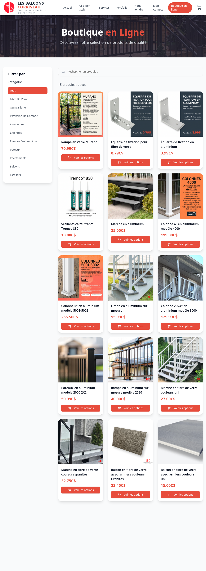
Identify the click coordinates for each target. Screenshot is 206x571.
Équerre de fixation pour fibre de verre (129, 144)
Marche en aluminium (127, 224)
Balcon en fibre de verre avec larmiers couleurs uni (178, 474)
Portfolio (122, 7)
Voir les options (81, 157)
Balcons (15, 166)
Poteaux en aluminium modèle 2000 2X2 (78, 390)
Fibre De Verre (19, 99)
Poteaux (15, 149)
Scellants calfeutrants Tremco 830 (77, 226)
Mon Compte (158, 7)
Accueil (67, 7)
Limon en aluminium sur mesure (129, 308)
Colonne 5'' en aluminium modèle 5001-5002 (80, 308)
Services (104, 7)
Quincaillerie (18, 107)
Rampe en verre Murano (79, 142)
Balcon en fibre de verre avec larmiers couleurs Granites (129, 474)
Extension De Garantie (24, 116)
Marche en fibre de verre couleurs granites (79, 472)
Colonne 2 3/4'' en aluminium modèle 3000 (179, 308)
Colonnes (16, 133)
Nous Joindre (139, 7)
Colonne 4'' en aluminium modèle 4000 (180, 226)
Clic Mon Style (84, 7)
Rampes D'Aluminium (23, 141)
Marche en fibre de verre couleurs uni (179, 390)
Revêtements (18, 158)
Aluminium (17, 124)
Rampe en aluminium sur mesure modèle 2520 (130, 390)
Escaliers (15, 175)
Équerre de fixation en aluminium (177, 144)
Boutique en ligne (179, 7)
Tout (13, 90)
